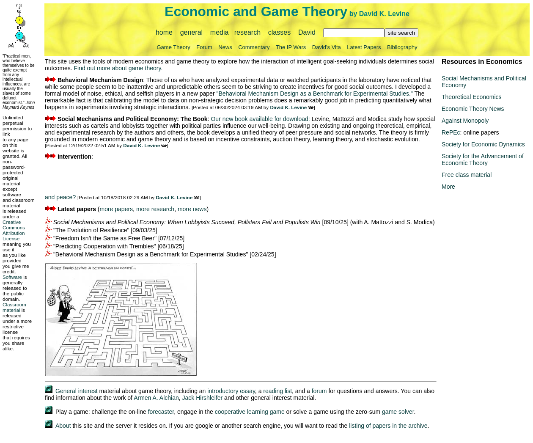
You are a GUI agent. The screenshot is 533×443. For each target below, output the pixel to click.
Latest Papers (364, 47)
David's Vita (326, 47)
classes (279, 32)
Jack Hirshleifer (202, 397)
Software (12, 277)
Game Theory (173, 47)
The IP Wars (291, 47)
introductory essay (231, 391)
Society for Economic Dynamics (483, 144)
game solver (398, 411)
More (448, 186)
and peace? (60, 197)
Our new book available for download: (260, 119)
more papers (116, 209)
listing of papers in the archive (388, 425)
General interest (76, 391)
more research (155, 209)
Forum (204, 47)
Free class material (467, 174)
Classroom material (14, 307)
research (247, 32)
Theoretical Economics (472, 97)
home (164, 32)
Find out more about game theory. (118, 68)
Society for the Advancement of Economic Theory (483, 159)
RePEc (451, 132)
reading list (277, 391)
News (225, 47)
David (307, 32)
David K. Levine (384, 13)
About (63, 425)
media (219, 32)
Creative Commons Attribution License (14, 230)
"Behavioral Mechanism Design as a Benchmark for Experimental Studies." (314, 93)
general (191, 32)
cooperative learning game (250, 411)
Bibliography (402, 47)
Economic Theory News (473, 108)
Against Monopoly (465, 120)
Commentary (253, 47)
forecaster (161, 411)
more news (192, 209)
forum (319, 391)
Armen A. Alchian (156, 397)
